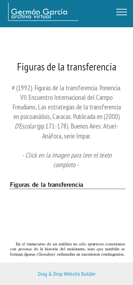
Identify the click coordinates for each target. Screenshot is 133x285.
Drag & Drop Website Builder (66, 273)
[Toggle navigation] (121, 11)
